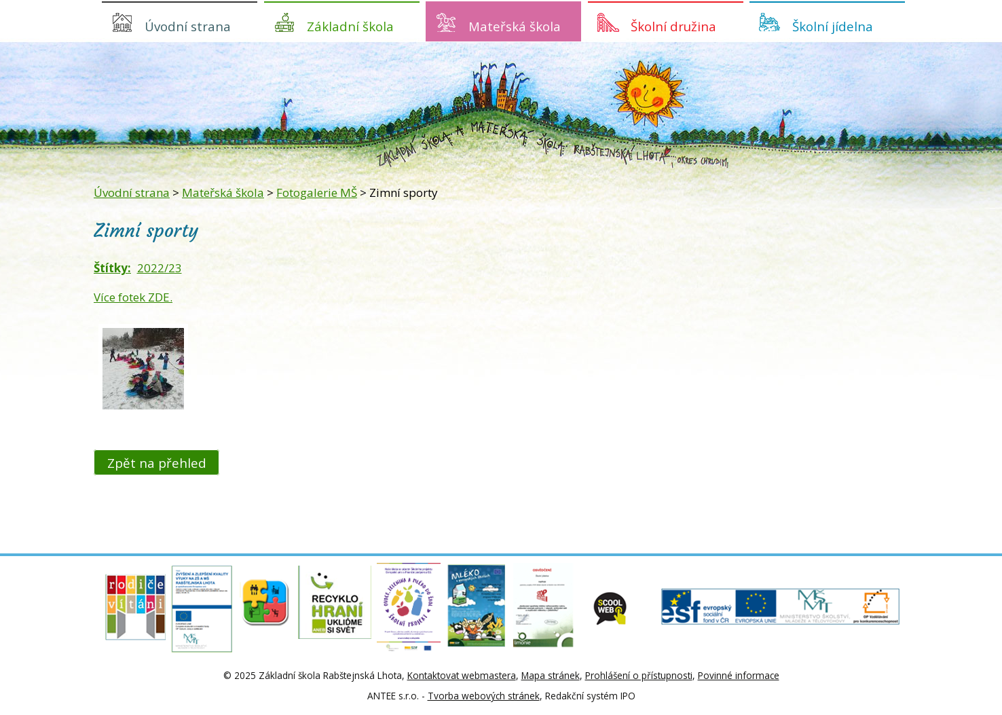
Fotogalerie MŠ (316, 192)
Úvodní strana (188, 26)
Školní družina (673, 26)
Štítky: (112, 268)
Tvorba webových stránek (484, 695)
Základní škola (350, 26)
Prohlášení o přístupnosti (638, 675)
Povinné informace (738, 675)
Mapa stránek (550, 675)
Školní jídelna (832, 26)
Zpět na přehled (156, 462)
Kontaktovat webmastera (461, 675)
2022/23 (159, 268)
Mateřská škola (514, 26)
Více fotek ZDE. (133, 297)
